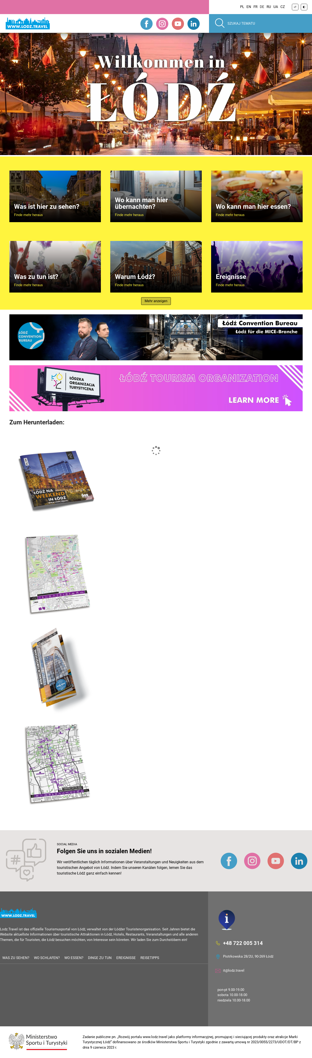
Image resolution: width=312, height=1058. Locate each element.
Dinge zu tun (100, 958)
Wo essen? (73, 958)
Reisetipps (149, 958)
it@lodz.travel (233, 970)
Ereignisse (126, 958)
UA (275, 7)
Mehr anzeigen (156, 301)
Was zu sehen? (15, 958)
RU (269, 7)
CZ (282, 7)
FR (255, 7)
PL (242, 7)
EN (248, 7)
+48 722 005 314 (243, 943)
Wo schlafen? (47, 958)
